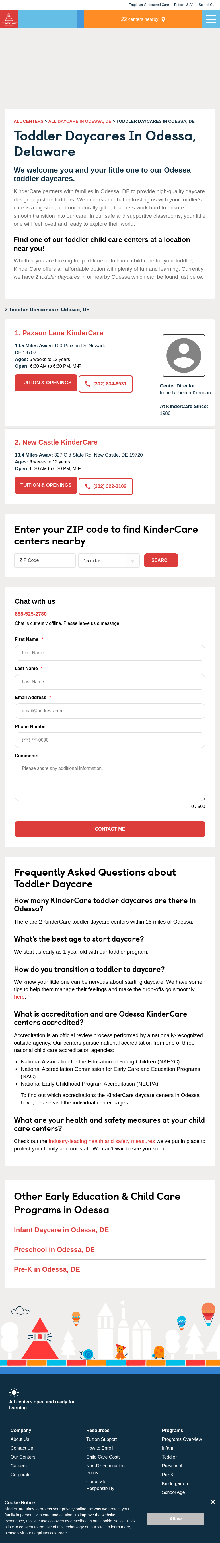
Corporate (21, 1473)
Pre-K (168, 1473)
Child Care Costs (103, 1455)
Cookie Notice (112, 1521)
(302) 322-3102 (106, 485)
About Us (20, 1438)
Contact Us (22, 1447)
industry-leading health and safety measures (102, 1140)
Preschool (172, 1464)
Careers (19, 1464)
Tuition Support (101, 1438)
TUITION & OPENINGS (45, 382)
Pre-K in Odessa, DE (47, 1268)
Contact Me (110, 828)
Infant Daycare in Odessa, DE (61, 1229)
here (19, 996)
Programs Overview (182, 1438)
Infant (167, 1447)
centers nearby (162, 19)
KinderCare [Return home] (9, 19)
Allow (176, 1518)
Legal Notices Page (49, 1533)
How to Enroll (99, 1447)
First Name (110, 648)
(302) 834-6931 (106, 382)
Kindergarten (175, 1482)
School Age (173, 1491)
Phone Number (110, 735)
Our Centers (23, 1455)
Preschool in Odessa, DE (54, 1248)
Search (161, 559)
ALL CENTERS (29, 121)
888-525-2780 (31, 613)
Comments (26, 754)
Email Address (110, 706)
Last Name (110, 677)
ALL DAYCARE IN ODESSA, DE (80, 121)
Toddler (169, 1455)
